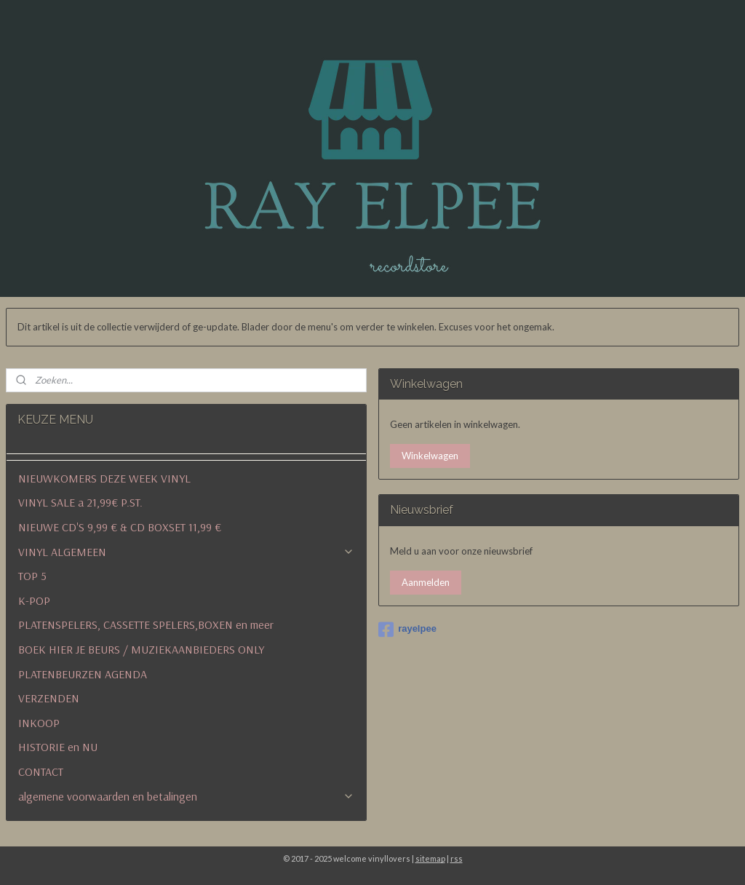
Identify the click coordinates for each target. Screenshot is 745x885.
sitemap (430, 858)
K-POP (34, 600)
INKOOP (39, 722)
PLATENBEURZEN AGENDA (82, 674)
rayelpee (407, 629)
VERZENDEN (48, 698)
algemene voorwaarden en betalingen (186, 796)
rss (456, 858)
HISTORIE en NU (57, 746)
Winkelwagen (430, 455)
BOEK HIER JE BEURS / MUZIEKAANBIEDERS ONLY (141, 649)
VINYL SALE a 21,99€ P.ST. (80, 502)
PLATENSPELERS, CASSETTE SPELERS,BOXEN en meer (146, 624)
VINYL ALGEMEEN (186, 551)
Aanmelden (426, 582)
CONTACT (40, 771)
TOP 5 (32, 575)
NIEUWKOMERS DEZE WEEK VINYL (104, 478)
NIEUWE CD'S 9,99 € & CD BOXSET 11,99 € (119, 527)
